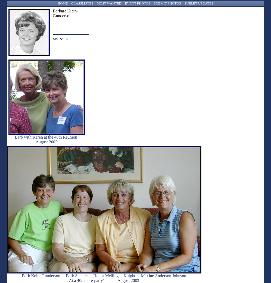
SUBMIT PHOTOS (167, 3)
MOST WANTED (109, 3)
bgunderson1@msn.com (69, 25)
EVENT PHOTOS (137, 3)
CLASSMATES (82, 3)
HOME (63, 3)
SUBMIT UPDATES (198, 3)
